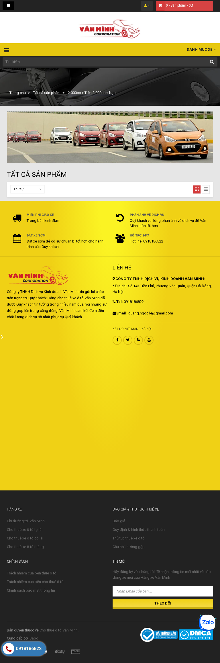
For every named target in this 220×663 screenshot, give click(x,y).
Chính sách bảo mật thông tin (31, 590)
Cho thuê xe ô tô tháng (25, 547)
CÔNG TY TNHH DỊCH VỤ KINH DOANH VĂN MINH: (159, 279)
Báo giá (119, 521)
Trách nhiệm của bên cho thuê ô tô (35, 582)
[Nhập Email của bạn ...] (163, 591)
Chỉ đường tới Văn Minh (26, 521)
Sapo (34, 638)
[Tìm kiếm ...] (110, 62)
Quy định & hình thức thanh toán (139, 529)
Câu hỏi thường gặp (129, 547)
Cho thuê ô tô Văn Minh (59, 630)
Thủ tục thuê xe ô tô (129, 538)
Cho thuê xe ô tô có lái (25, 538)
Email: (120, 313)
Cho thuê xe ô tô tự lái (24, 529)
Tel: (118, 302)
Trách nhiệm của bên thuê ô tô (31, 573)
